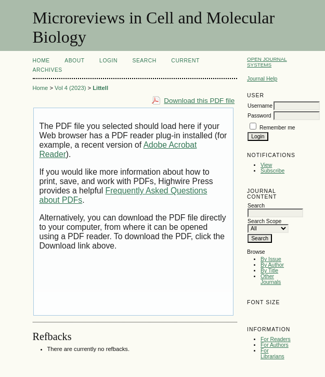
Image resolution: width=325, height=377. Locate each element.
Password (259, 116)
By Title (269, 271)
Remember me (277, 128)
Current (185, 60)
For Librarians (272, 353)
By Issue (271, 259)
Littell (100, 88)
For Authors (275, 345)
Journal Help (262, 79)
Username (260, 106)
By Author (272, 265)
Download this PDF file (199, 101)
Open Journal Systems (267, 62)
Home (41, 60)
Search (144, 60)
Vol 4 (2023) (70, 88)
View (266, 165)
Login (108, 60)
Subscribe (272, 171)
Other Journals (271, 279)
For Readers (276, 339)
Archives (47, 70)
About (74, 60)
